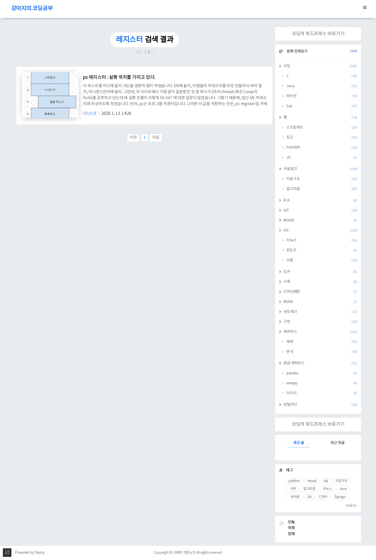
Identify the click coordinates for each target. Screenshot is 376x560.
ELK (320, 200)
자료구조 (321, 179)
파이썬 (295, 497)
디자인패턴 (320, 291)
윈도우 (321, 250)
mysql (311, 481)
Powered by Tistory (30, 553)
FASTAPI (321, 147)
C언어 (323, 497)
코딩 (320, 66)
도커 (320, 271)
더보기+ (351, 506)
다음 (155, 137)
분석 (321, 351)
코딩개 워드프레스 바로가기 (318, 33)
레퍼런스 (320, 331)
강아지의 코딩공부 (32, 8)
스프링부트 (321, 127)
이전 (133, 137)
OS (320, 230)
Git (309, 497)
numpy (321, 383)
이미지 (321, 393)
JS (321, 157)
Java (321, 86)
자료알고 (320, 169)
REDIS (320, 301)
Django (340, 497)
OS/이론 (90, 113)
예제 (321, 341)
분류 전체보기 (321, 51)
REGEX (320, 220)
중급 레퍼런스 (320, 363)
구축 (320, 281)
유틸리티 (320, 404)
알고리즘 (321, 189)
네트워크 (320, 311)
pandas (321, 373)
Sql (321, 106)
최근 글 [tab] (298, 443)
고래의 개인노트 (184, 553)
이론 (321, 260)
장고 (321, 137)
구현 (320, 321)
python (294, 481)
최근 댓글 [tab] (337, 443)
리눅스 (321, 240)
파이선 (321, 96)
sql (325, 481)
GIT (320, 210)
